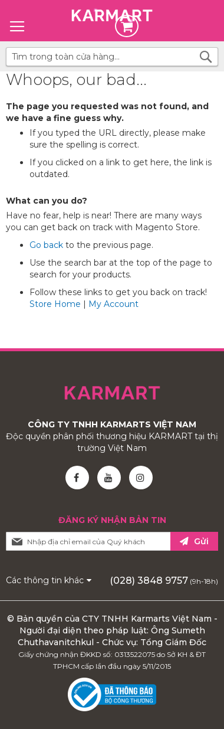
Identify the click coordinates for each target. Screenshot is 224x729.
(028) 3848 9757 (149, 580)
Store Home (55, 304)
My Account (113, 304)
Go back (46, 245)
